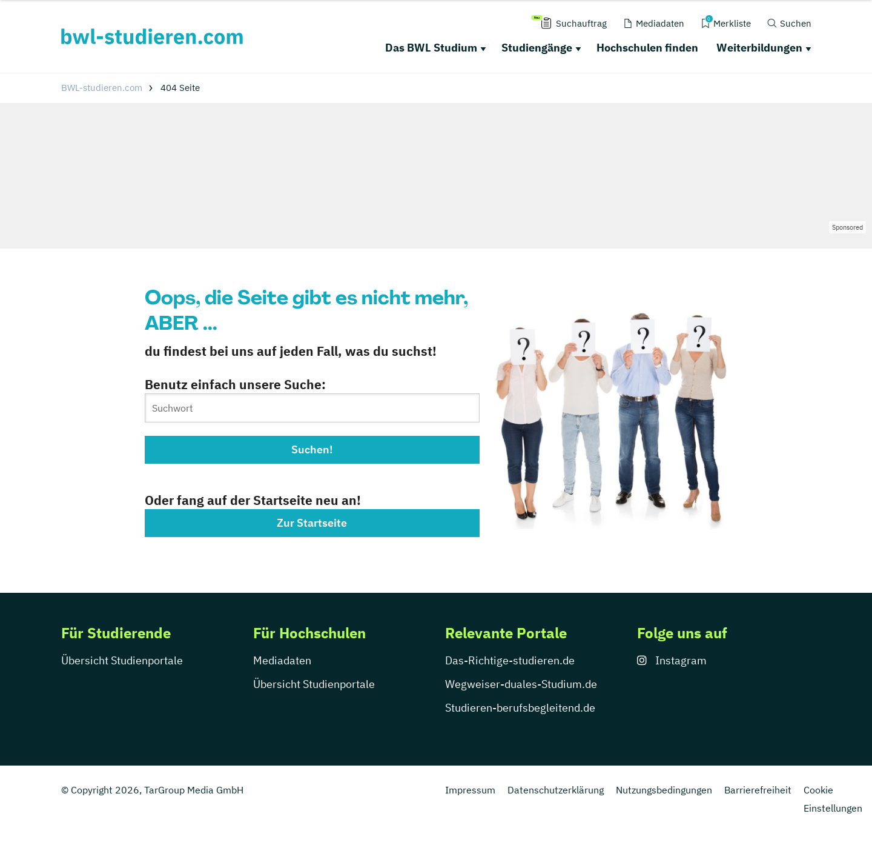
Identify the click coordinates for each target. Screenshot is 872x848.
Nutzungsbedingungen (664, 790)
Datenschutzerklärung (555, 790)
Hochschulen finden (647, 48)
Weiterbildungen (759, 48)
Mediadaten (282, 660)
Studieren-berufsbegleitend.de (520, 708)
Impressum (470, 790)
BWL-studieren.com (101, 87)
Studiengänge (536, 48)
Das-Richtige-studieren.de (510, 660)
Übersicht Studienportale (122, 660)
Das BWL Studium (431, 48)
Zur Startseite (312, 523)
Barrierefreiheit (757, 790)
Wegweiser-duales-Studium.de (521, 684)
